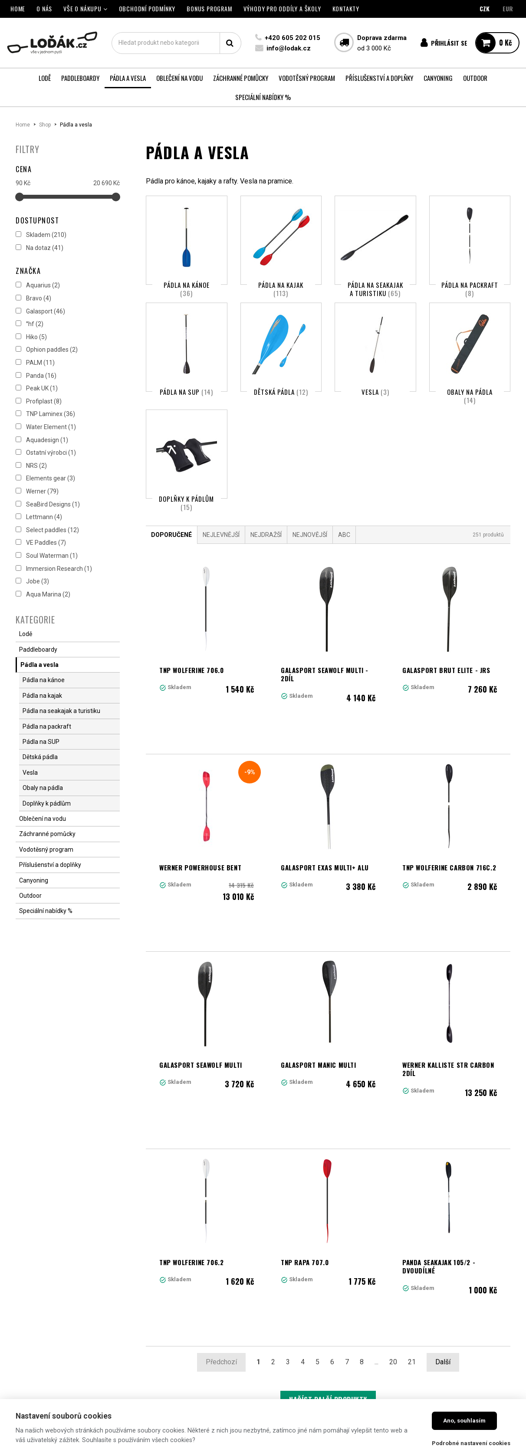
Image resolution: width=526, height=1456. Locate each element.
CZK (485, 8)
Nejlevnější (221, 567)
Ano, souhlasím (464, 1420)
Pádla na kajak (280, 289)
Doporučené (171, 567)
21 (412, 1222)
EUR (508, 8)
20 (393, 1222)
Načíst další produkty (328, 1260)
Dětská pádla (281, 402)
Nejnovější (310, 567)
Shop (45, 125)
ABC (344, 567)
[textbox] (176, 43)
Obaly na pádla (470, 407)
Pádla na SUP (186, 402)
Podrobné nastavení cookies (471, 1443)
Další (442, 1222)
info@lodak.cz (288, 48)
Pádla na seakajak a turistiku (375, 289)
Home (23, 125)
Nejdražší (266, 567)
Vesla (375, 402)
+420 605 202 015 (292, 38)
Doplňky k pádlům (186, 525)
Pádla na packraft (469, 289)
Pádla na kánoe (187, 289)
